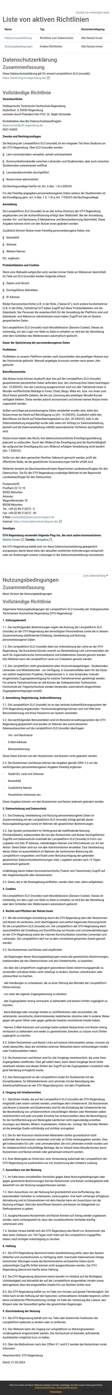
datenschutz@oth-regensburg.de (23, 125)
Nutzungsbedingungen (66, 1387)
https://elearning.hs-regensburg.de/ (24, 78)
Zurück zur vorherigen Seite (92, 12)
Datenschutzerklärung (45, 1387)
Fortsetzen (56, 1392)
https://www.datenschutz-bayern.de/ (36, 521)
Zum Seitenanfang (95, 575)
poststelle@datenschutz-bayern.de (33, 517)
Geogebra (42, 539)
